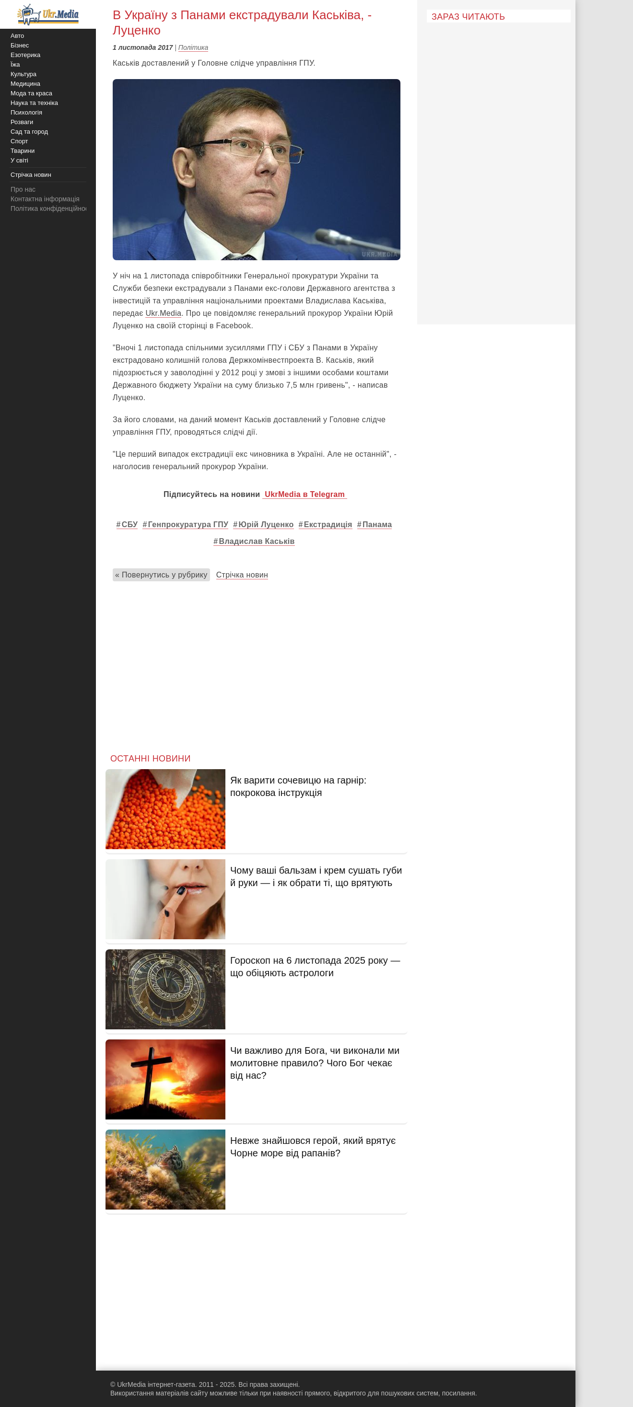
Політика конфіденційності (52, 208)
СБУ (130, 524)
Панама (377, 524)
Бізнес (20, 45)
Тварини (23, 150)
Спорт (19, 141)
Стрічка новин (242, 575)
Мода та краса (31, 93)
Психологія (26, 112)
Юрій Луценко (266, 524)
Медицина (25, 83)
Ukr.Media (163, 313)
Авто (17, 35)
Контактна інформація (45, 199)
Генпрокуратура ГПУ (188, 524)
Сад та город (29, 131)
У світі (19, 160)
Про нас (23, 189)
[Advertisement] (257, 665)
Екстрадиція (328, 524)
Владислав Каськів (257, 541)
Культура (23, 74)
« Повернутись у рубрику (161, 575)
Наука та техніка (34, 102)
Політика (193, 47)
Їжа (15, 64)
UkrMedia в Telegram (305, 494)
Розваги (22, 122)
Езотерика (25, 54)
